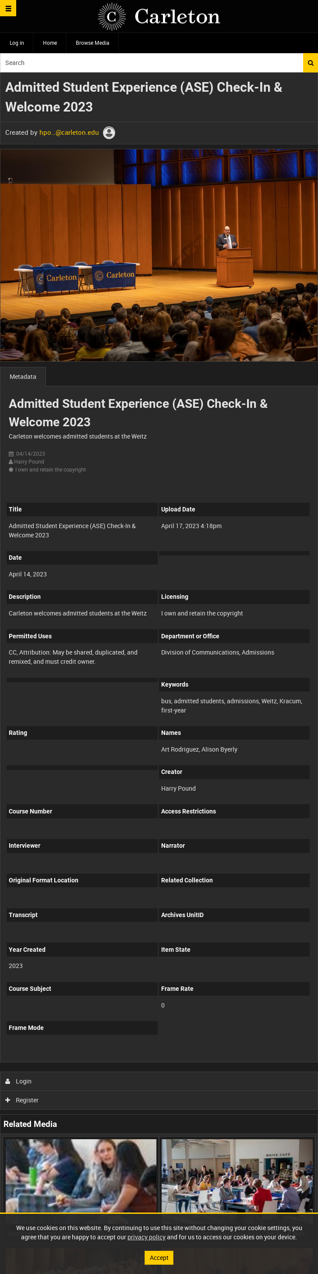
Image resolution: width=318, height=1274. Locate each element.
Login (18, 1081)
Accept (159, 1257)
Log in (17, 42)
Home (50, 42)
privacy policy (146, 1237)
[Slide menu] (8, 8)
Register (22, 1100)
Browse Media (93, 42)
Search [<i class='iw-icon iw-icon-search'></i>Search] (311, 63)
